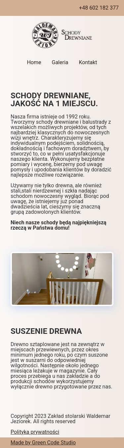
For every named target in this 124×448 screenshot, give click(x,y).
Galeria (60, 62)
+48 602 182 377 (99, 8)
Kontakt (88, 62)
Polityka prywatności (35, 432)
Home (34, 62)
